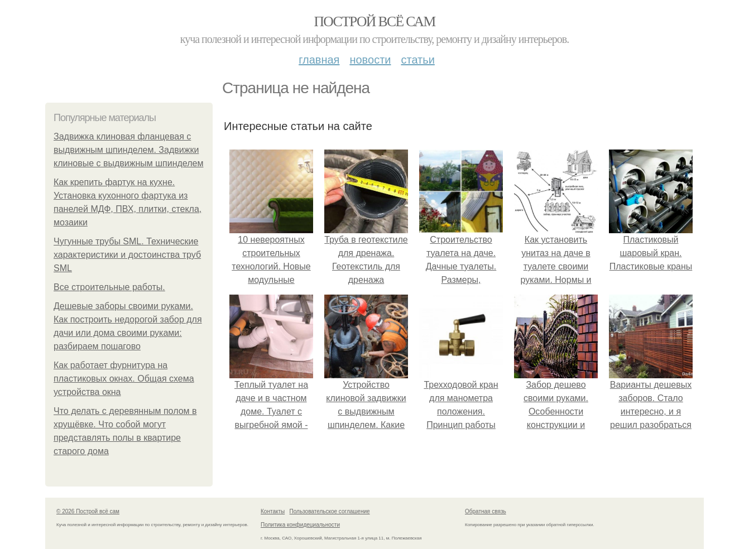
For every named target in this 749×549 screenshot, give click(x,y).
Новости (370, 60)
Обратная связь (485, 511)
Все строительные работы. (109, 287)
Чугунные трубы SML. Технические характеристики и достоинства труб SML (127, 255)
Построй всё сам (374, 21)
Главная (319, 60)
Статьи (417, 60)
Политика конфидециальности (300, 525)
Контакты (273, 511)
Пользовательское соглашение (330, 511)
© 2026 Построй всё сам (87, 511)
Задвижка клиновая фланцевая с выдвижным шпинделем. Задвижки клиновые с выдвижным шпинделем (128, 150)
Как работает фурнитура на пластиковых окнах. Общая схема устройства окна (124, 378)
